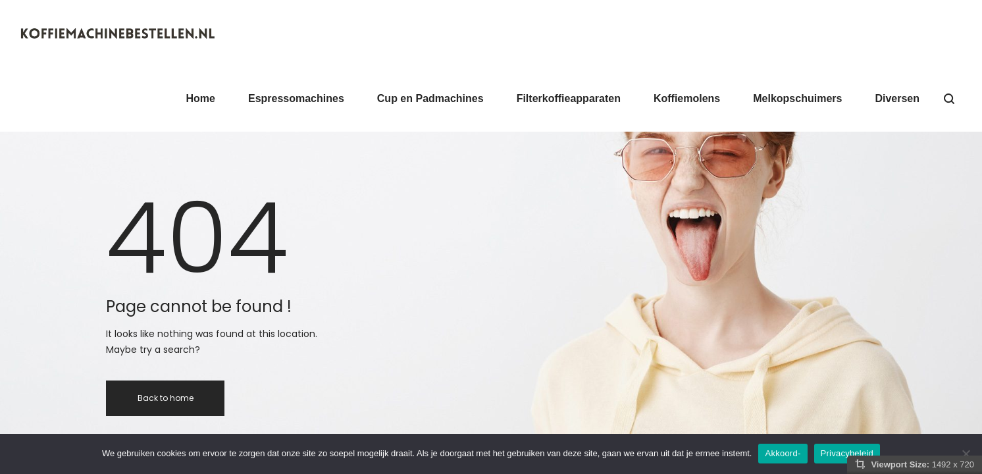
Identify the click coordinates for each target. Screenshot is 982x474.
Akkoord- (782, 453)
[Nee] (965, 453)
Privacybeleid (847, 453)
